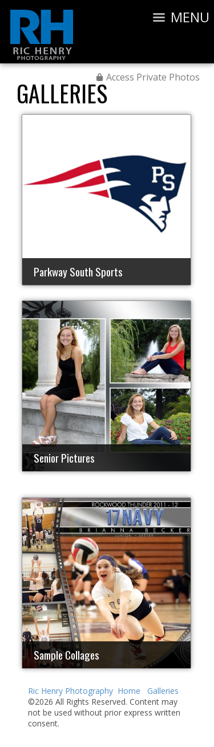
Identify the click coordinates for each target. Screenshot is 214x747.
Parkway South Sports (78, 271)
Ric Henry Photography (70, 690)
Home (129, 690)
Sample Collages (66, 654)
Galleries (62, 93)
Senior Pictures (64, 457)
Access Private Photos (153, 77)
